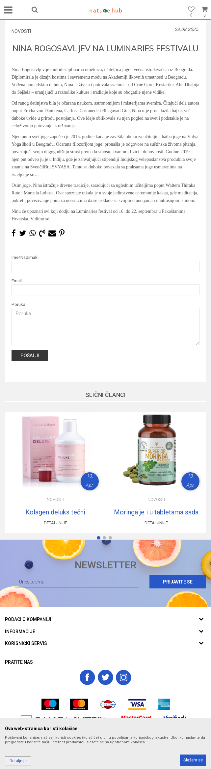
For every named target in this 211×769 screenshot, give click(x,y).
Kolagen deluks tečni (55, 512)
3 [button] (111, 539)
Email (17, 280)
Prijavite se (178, 581)
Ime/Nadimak (25, 257)
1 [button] (99, 539)
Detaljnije (55, 522)
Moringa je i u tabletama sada (156, 512)
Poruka (18, 304)
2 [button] (105, 539)
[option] (55, 472)
